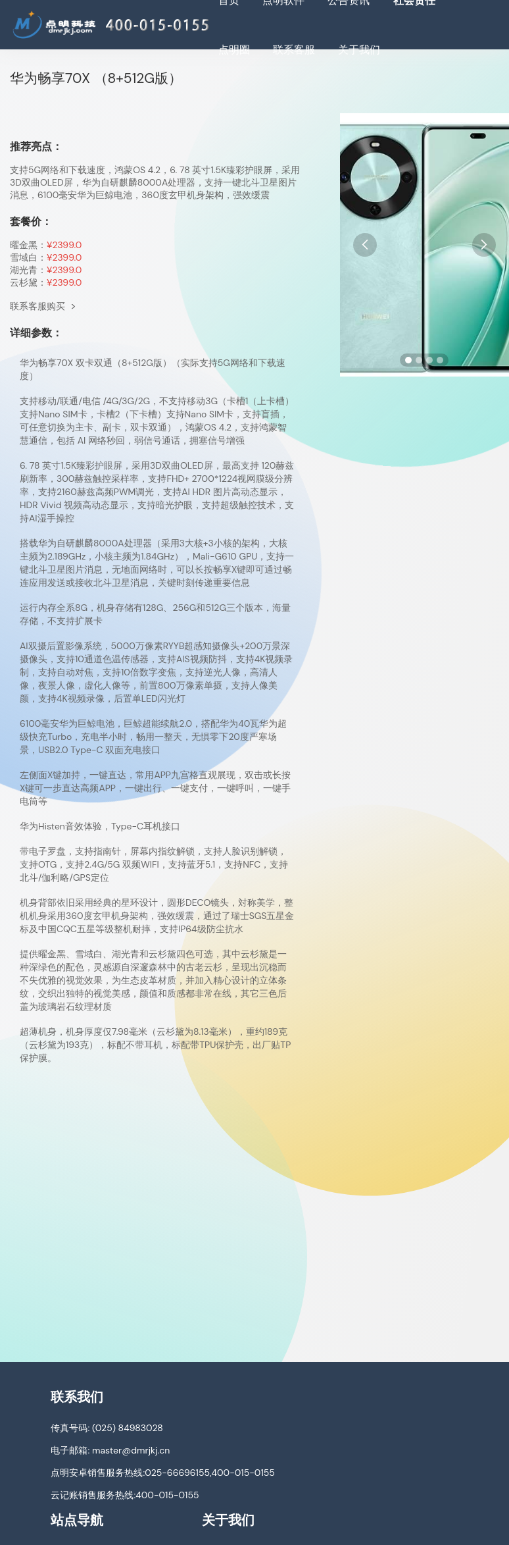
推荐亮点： (36, 146)
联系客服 (294, 50)
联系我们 (77, 1396)
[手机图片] (424, 245)
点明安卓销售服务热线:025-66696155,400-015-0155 (162, 1473)
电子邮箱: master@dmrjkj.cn (110, 1450)
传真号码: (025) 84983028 (106, 1428)
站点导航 (77, 1520)
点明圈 (234, 50)
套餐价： (31, 221)
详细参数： (36, 333)
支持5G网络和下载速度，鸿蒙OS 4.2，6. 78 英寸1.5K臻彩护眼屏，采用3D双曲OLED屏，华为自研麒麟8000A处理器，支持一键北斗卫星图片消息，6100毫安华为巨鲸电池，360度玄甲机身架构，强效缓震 (155, 182)
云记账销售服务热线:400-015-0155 (125, 1495)
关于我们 (359, 50)
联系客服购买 (43, 306)
